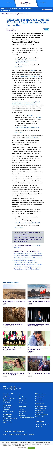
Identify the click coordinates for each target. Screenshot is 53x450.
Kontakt (21, 409)
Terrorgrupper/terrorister (32, 267)
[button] (44, 29)
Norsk (5, 434)
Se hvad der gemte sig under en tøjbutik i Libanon (12, 325)
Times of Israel (35, 269)
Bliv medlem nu (9, 2)
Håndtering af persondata (26, 417)
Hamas (33, 70)
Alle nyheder (22, 399)
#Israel (30, 115)
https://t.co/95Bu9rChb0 (32, 223)
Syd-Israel (33, 262)
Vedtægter (22, 415)
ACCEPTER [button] (31, 447)
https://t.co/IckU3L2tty (21, 62)
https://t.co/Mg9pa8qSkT (32, 127)
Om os (21, 413)
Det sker (25, 8)
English (31, 434)
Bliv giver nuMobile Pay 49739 (43, 2)
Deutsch (18, 434)
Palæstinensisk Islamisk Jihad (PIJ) (30, 76)
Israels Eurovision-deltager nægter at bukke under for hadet (38, 325)
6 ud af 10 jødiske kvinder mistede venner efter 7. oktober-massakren (14, 374)
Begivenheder (23, 403)
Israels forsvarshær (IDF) (33, 256)
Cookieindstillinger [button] (22, 447)
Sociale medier (5, 10)
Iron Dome (20, 256)
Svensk (11, 434)
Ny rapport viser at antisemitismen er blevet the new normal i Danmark (39, 349)
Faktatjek (21, 401)
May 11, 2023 (19, 67)
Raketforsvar (31, 260)
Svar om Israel (17, 8)
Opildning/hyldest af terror (23, 258)
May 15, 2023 (19, 132)
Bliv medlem (4, 8)
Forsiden (21, 397)
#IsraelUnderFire (20, 60)
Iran (15, 256)
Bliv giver (10, 8)
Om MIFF (30, 8)
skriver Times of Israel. (31, 137)
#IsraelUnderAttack (31, 60)
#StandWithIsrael (20, 127)
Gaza (35, 253)
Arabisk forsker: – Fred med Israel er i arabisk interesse (13, 348)
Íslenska (24, 434)
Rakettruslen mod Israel (22, 262)
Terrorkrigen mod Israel (21, 269)
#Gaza (39, 117)
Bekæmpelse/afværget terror (23, 253)
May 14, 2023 (19, 227)
